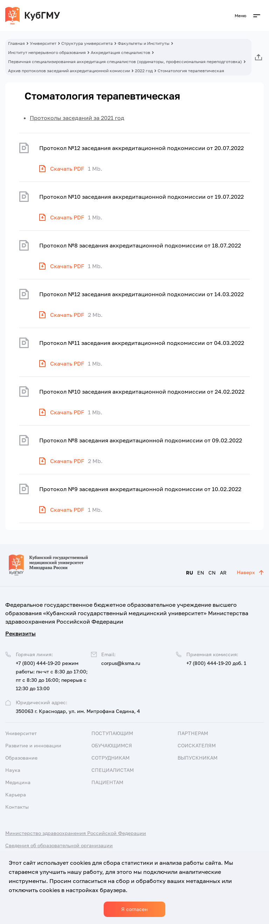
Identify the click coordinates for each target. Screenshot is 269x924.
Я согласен (134, 909)
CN (212, 573)
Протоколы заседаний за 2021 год (77, 117)
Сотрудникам (110, 758)
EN (200, 573)
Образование (21, 758)
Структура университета (87, 43)
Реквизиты (20, 633)
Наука (12, 770)
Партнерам (193, 733)
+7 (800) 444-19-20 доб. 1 (216, 663)
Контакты (17, 807)
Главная (16, 43)
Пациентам (107, 782)
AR (223, 573)
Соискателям (197, 745)
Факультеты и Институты (144, 43)
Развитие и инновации (33, 745)
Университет (43, 43)
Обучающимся (111, 745)
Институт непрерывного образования (47, 52)
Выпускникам (198, 758)
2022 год (144, 70)
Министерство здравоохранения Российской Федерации (75, 833)
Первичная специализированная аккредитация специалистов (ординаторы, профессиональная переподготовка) (125, 61)
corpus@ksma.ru (120, 663)
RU (189, 573)
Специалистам (112, 770)
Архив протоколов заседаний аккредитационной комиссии (69, 70)
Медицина (17, 782)
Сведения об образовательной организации (59, 845)
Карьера (15, 794)
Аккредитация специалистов (120, 52)
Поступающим (112, 733)
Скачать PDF (67, 168)
